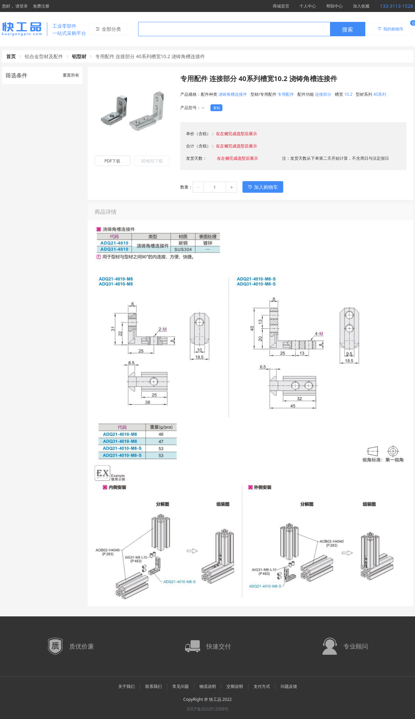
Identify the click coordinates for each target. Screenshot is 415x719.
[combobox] (251, 29)
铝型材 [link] (79, 56)
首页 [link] (11, 56)
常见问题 (180, 686)
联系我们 (153, 686)
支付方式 (262, 686)
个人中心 (308, 6)
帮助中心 (334, 6)
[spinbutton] (215, 187)
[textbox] (234, 29)
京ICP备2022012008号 (207, 709)
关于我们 (126, 686)
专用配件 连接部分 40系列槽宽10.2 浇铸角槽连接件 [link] (150, 56)
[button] (198, 187)
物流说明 (207, 686)
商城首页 (281, 6)
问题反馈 (289, 686)
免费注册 (41, 6)
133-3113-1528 (396, 6)
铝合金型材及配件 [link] (44, 56)
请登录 (21, 6)
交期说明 (235, 686)
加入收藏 (361, 6)
